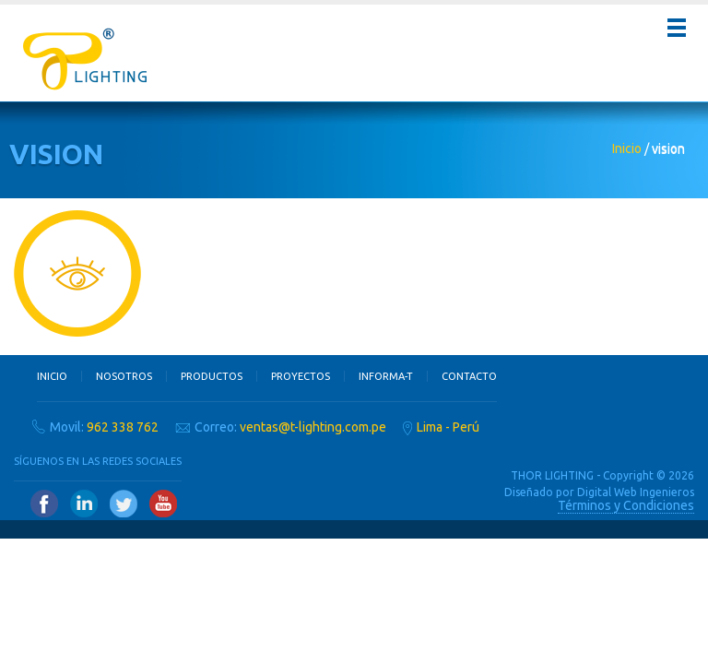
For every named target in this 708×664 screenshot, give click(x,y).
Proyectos (300, 376)
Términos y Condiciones (626, 505)
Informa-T (386, 376)
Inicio (627, 148)
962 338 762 (123, 427)
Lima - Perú (448, 427)
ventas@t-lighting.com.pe (313, 427)
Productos (211, 376)
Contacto (469, 376)
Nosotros (124, 376)
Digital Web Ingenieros (635, 492)
